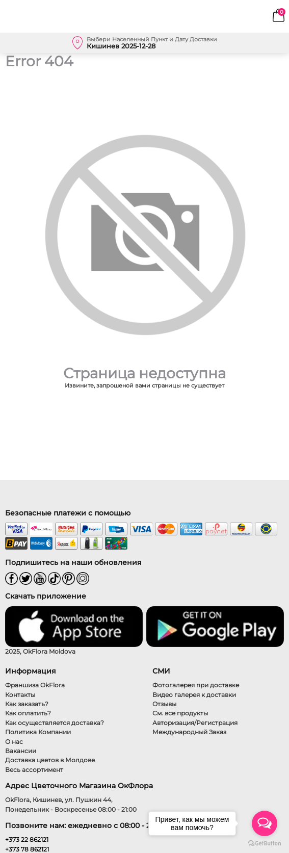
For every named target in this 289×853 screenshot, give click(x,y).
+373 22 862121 (26, 839)
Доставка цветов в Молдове (50, 760)
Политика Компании (38, 732)
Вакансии (20, 751)
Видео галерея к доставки (194, 695)
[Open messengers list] (264, 823)
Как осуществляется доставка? (54, 723)
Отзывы (164, 704)
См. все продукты (180, 713)
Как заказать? (26, 704)
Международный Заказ (189, 732)
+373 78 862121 (27, 849)
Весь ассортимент (34, 769)
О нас (14, 741)
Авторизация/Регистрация (195, 723)
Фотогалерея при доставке (195, 685)
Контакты (20, 695)
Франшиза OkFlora (35, 685)
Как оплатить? (28, 713)
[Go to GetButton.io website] (264, 843)
